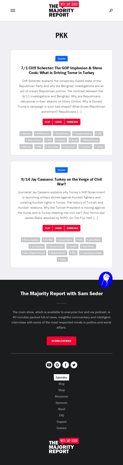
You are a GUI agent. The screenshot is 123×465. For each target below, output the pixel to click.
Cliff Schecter (43, 133)
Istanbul (61, 140)
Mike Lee (27, 146)
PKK (39, 146)
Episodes (61, 377)
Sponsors (61, 402)
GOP (100, 133)
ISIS (49, 140)
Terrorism (86, 146)
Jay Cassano (37, 246)
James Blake (95, 239)
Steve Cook (69, 146)
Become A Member (61, 341)
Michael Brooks (91, 140)
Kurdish (73, 246)
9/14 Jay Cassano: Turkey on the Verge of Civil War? (61, 181)
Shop (61, 390)
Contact (61, 428)
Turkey (100, 146)
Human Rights (65, 239)
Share (58, 122)
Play (47, 122)
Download (72, 122)
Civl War (49, 239)
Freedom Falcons (83, 133)
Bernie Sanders (31, 239)
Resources (61, 396)
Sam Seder (53, 146)
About (61, 409)
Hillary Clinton (34, 140)
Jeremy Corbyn (56, 246)
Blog (61, 383)
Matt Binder (88, 246)
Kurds (74, 140)
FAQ (61, 415)
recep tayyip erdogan (92, 253)
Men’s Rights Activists (34, 253)
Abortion (27, 133)
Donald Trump (62, 133)
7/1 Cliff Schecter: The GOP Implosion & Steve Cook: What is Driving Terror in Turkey (61, 70)
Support (62, 421)
